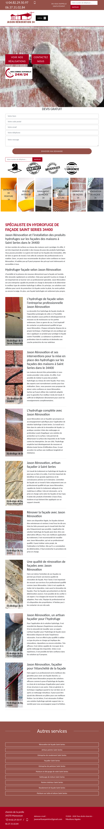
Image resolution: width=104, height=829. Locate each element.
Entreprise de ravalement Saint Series (52, 755)
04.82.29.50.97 (16, 2)
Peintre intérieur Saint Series (52, 782)
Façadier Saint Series (52, 761)
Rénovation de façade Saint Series (52, 744)
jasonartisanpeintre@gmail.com (48, 819)
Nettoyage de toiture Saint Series (52, 777)
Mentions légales (73, 819)
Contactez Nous (41, 59)
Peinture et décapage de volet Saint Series (52, 771)
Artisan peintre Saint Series (52, 750)
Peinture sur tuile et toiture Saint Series (52, 793)
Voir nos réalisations (17, 59)
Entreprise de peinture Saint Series (52, 766)
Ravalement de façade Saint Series (52, 788)
